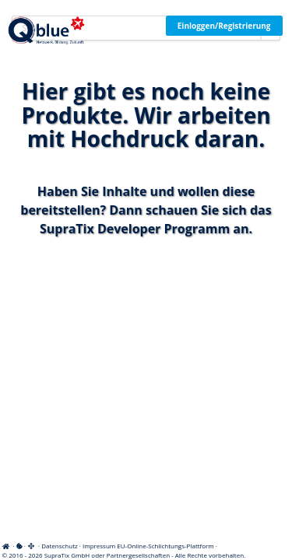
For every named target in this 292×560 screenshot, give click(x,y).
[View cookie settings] (19, 545)
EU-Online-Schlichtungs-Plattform (165, 545)
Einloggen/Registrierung (224, 25)
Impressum (99, 545)
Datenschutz (59, 545)
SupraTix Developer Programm (135, 228)
